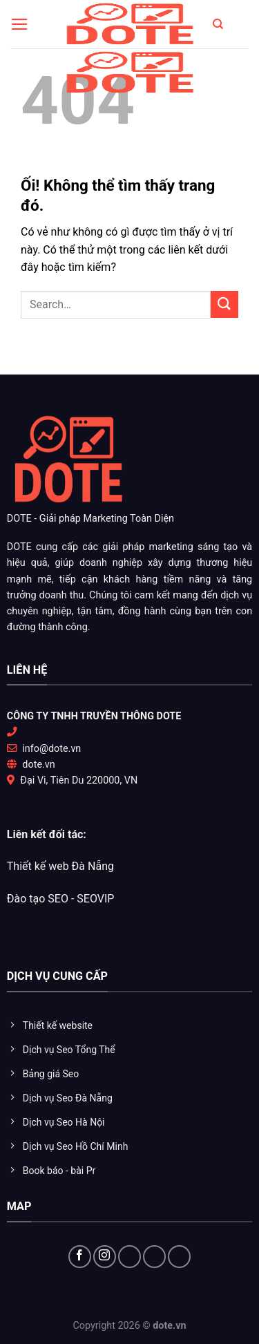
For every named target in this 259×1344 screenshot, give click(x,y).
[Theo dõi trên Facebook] (79, 1256)
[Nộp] (224, 304)
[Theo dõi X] (129, 1256)
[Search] (218, 24)
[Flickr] (179, 1256)
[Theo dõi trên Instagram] (104, 1256)
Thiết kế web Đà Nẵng (60, 866)
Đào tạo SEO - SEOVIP (61, 898)
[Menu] (19, 24)
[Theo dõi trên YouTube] (154, 1256)
